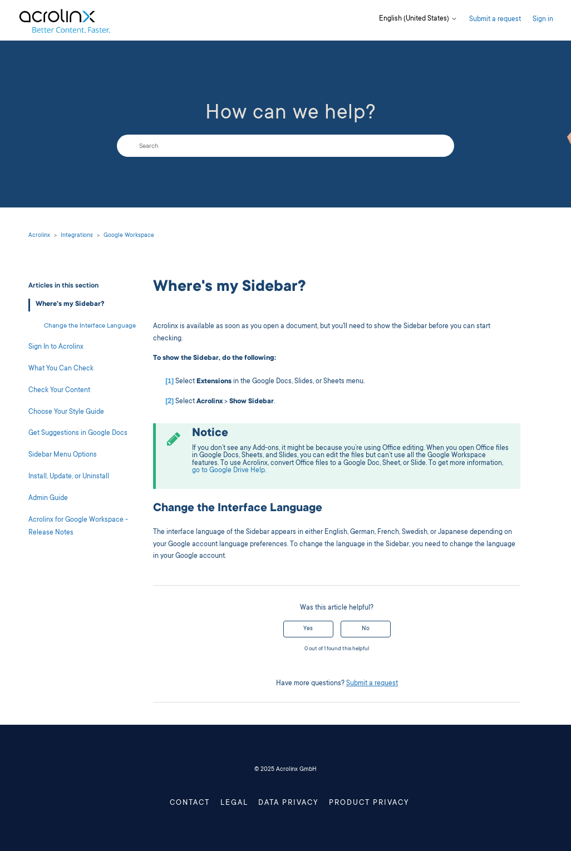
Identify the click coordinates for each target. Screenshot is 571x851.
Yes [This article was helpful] (308, 629)
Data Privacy (288, 803)
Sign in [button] (543, 19)
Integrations (77, 235)
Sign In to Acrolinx (55, 347)
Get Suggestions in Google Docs (77, 433)
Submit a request (495, 19)
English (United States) (418, 19)
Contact (190, 803)
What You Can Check (60, 369)
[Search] (285, 146)
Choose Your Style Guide (66, 412)
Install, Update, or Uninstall (68, 477)
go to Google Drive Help (228, 470)
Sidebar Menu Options (62, 455)
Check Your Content (59, 390)
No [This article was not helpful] (366, 629)
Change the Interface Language (90, 326)
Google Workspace (129, 235)
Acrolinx (39, 235)
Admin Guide (48, 498)
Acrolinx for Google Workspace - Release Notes (78, 527)
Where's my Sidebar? (70, 304)
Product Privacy (369, 803)
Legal (234, 803)
